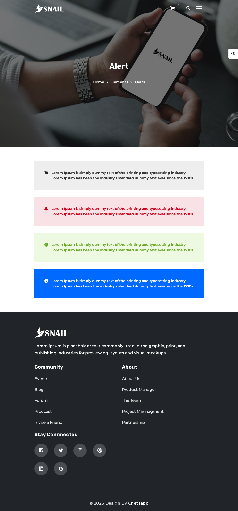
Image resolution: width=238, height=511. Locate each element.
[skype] (60, 468)
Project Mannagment (143, 411)
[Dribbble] (99, 450)
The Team (131, 400)
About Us (131, 378)
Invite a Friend (48, 422)
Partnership (133, 422)
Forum (41, 400)
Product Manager (139, 389)
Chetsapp (138, 503)
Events (41, 378)
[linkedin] (41, 468)
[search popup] (188, 8)
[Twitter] (60, 450)
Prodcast (43, 411)
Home (98, 82)
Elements (119, 82)
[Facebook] (41, 450)
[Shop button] (172, 8)
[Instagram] (80, 450)
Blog (38, 389)
